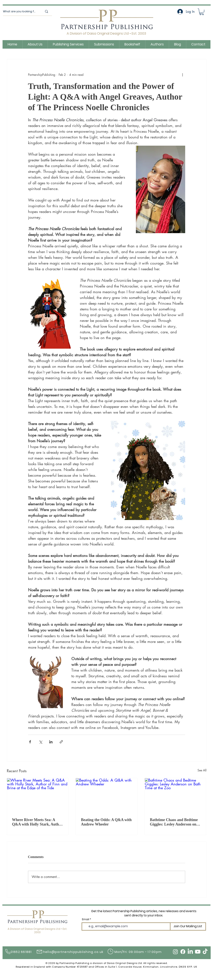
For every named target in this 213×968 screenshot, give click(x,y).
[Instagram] (175, 951)
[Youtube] (198, 951)
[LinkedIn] (190, 951)
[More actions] (182, 74)
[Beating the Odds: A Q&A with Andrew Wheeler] (106, 795)
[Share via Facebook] (30, 742)
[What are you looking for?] (19, 11)
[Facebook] (183, 951)
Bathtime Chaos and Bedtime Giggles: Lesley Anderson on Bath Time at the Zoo (174, 822)
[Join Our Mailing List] (188, 926)
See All (201, 770)
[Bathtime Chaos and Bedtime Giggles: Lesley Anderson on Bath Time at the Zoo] (175, 795)
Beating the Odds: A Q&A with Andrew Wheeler (106, 822)
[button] (202, 11)
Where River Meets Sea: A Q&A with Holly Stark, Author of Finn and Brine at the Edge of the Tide (37, 822)
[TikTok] (205, 951)
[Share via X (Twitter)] (40, 742)
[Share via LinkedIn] (51, 742)
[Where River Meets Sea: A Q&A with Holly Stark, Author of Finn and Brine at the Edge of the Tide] (37, 795)
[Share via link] (61, 742)
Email (85, 919)
